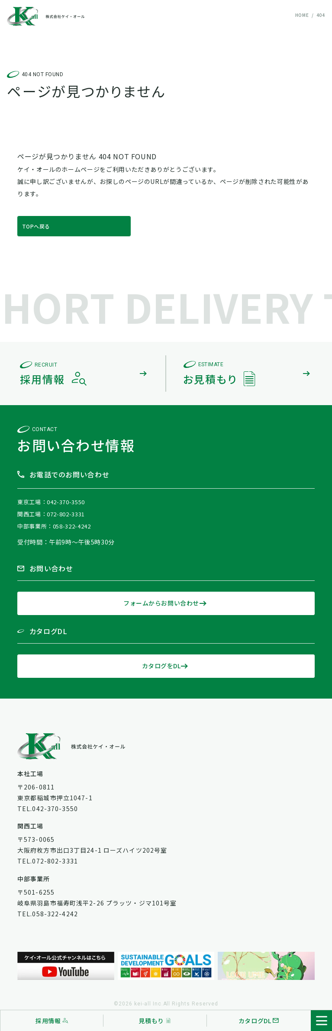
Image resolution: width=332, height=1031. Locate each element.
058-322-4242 (72, 526)
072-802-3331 (66, 514)
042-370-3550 (66, 502)
